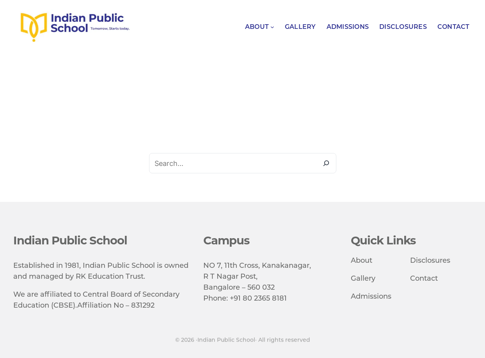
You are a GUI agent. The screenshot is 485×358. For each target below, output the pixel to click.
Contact (424, 278)
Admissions (371, 296)
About (361, 260)
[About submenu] (272, 27)
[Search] (326, 163)
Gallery (363, 278)
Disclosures (430, 260)
